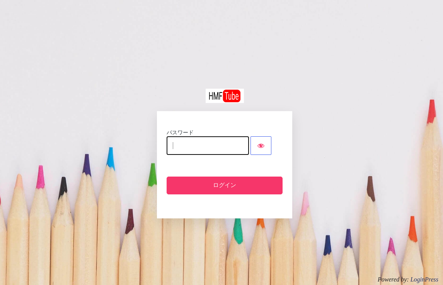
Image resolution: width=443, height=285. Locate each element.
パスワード (180, 133)
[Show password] (260, 145)
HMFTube (224, 96)
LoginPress (424, 279)
